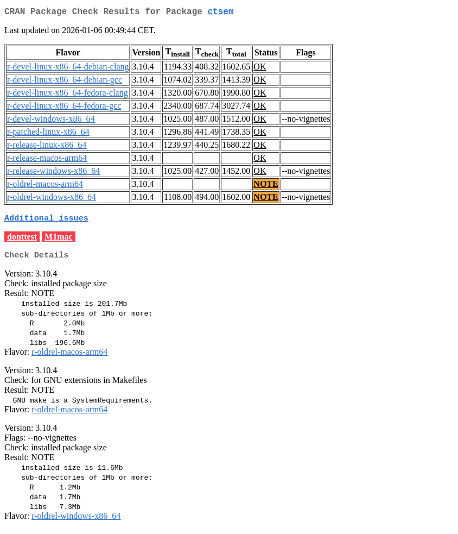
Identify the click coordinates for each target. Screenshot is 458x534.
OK (259, 68)
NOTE (265, 186)
